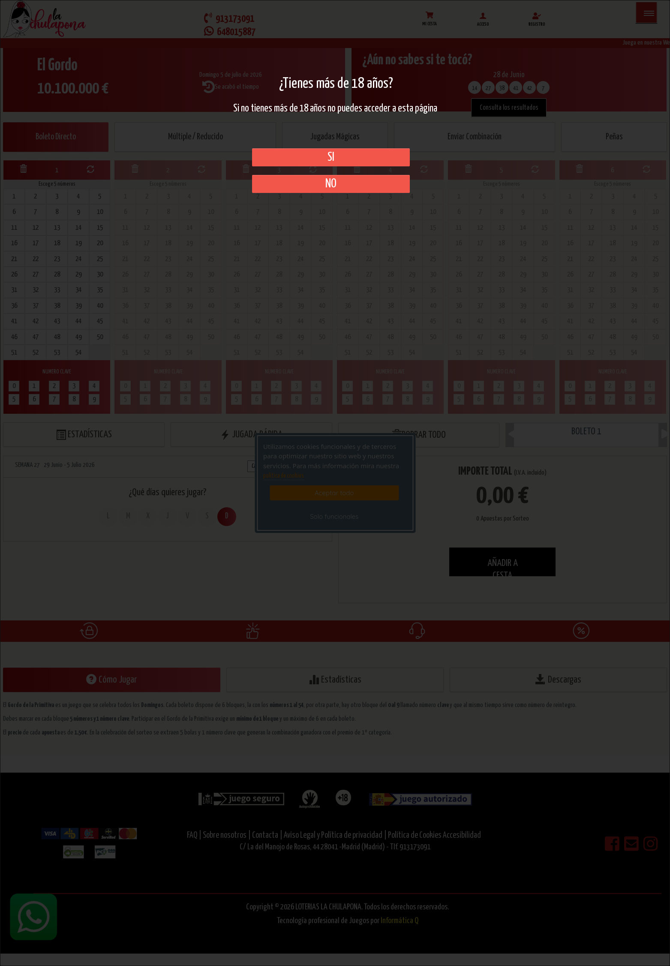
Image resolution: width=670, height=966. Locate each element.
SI (330, 157)
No (331, 184)
